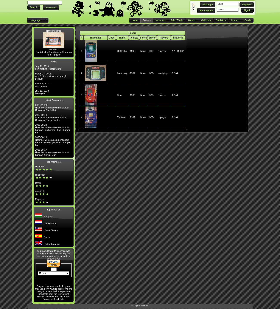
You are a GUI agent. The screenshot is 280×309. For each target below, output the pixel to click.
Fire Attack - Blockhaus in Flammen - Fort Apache (54, 53)
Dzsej (38, 183)
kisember (39, 166)
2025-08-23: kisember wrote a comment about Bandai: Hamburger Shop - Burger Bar (52, 129)
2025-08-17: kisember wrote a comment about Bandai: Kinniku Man (52, 152)
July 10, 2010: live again (42, 92)
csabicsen (40, 174)
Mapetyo (39, 199)
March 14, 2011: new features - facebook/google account (51, 76)
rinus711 (39, 191)
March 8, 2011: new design (42, 84)
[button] (33, 7)
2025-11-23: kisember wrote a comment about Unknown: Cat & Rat (52, 107)
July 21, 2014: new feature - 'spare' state (48, 67)
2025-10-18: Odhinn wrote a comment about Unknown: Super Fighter (51, 117)
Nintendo (53, 49)
